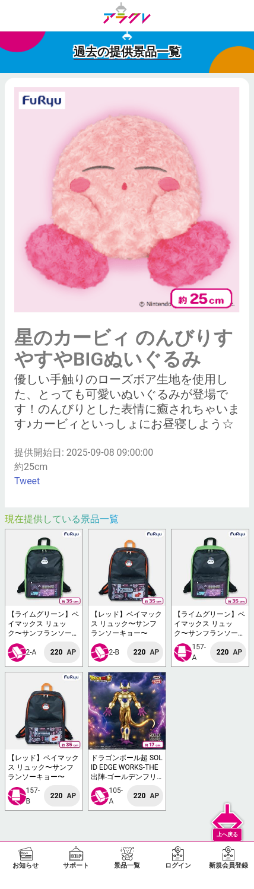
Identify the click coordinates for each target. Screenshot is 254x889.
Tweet (27, 481)
